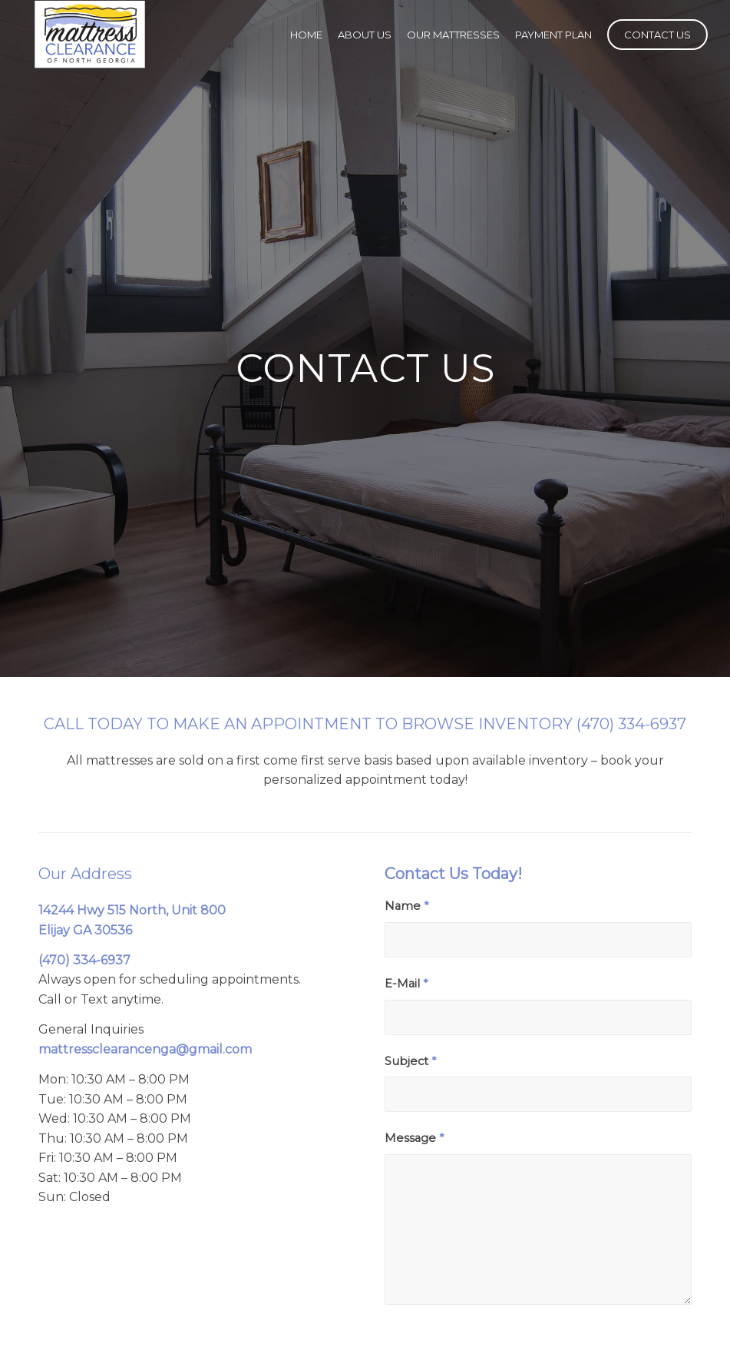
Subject (410, 1061)
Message (414, 1138)
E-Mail (406, 984)
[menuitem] (306, 34)
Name (406, 906)
